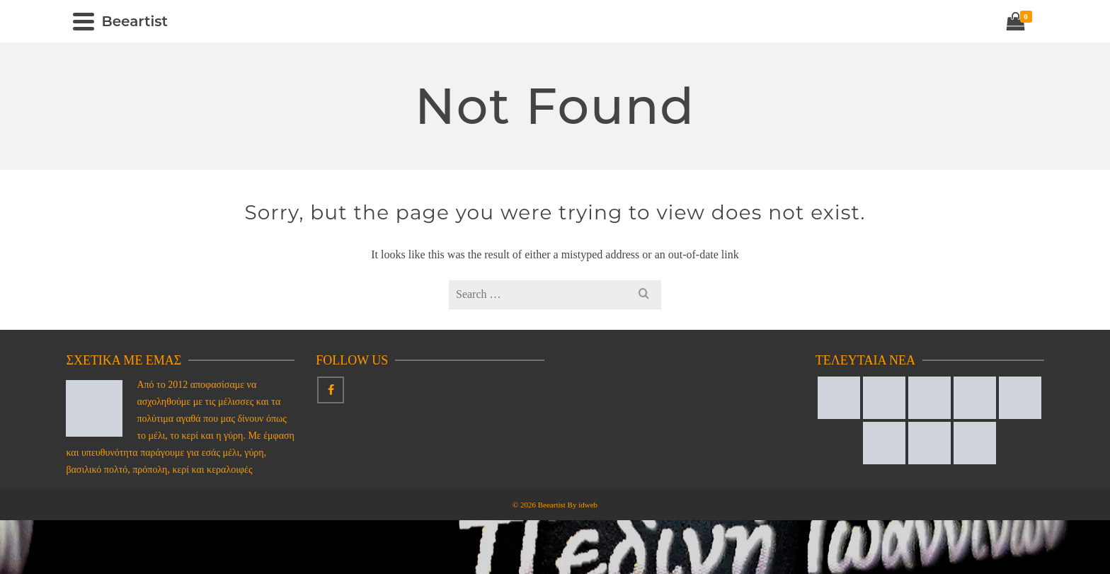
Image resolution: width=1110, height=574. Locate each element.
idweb (587, 504)
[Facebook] (330, 390)
